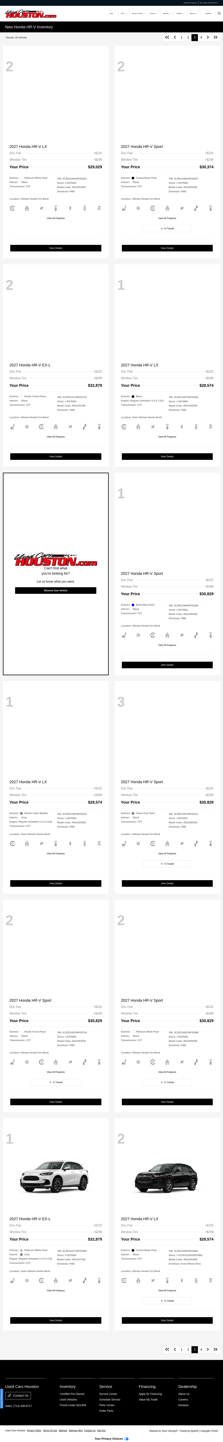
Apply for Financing (150, 1393)
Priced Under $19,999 (73, 1405)
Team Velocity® (169, 1431)
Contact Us (18, 1395)
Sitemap (63, 1430)
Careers (183, 1399)
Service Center (108, 1393)
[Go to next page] (207, 37)
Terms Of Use (50, 1430)
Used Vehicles (68, 1399)
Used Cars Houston (15, 1430)
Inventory (68, 1386)
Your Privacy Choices (111, 1438)
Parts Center (106, 1405)
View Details (55, 248)
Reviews (183, 1405)
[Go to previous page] (174, 37)
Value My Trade (148, 1399)
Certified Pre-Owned (72, 1393)
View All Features (56, 218)
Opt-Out (101, 1430)
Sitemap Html (76, 1430)
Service (105, 1386)
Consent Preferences (2, 1398)
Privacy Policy (34, 1430)
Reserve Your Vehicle (55, 590)
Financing (147, 1386)
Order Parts (106, 1410)
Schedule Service (109, 1399)
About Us (184, 1393)
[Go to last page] (215, 37)
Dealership (187, 1386)
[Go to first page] (167, 37)
